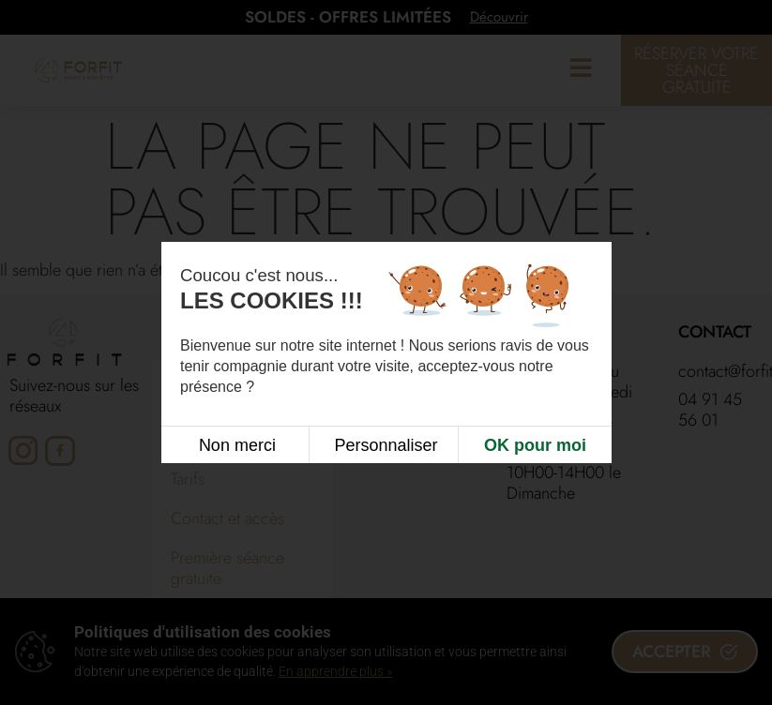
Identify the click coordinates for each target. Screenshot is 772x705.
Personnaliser (385, 444)
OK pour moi (535, 444)
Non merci (237, 444)
